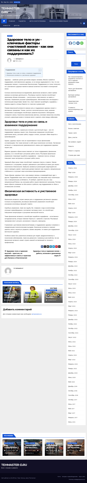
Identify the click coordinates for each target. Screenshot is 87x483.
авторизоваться (36, 314)
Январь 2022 (72, 368)
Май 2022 (71, 351)
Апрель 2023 (72, 301)
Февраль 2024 (73, 257)
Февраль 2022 (73, 364)
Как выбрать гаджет (74, 142)
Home (59, 476)
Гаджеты (22, 21)
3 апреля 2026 (10, 450)
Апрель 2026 (72, 168)
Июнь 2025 (72, 199)
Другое (16, 25)
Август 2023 (72, 284)
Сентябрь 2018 (73, 395)
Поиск (70, 52)
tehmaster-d (19, 59)
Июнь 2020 (72, 377)
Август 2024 (72, 235)
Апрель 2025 (72, 208)
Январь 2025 (72, 221)
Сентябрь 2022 (73, 333)
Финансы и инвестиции (58, 21)
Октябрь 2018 (72, 391)
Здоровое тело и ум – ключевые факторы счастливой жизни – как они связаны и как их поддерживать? (30, 47)
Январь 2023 (72, 315)
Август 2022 (72, 337)
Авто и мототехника (37, 21)
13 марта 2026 (31, 450)
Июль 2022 (72, 342)
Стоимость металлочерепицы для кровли (75, 109)
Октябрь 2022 (72, 328)
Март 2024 (71, 252)
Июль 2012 (71, 422)
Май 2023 (71, 297)
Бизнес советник (73, 128)
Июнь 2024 (72, 244)
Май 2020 (71, 382)
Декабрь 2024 (72, 226)
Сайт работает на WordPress (9, 478)
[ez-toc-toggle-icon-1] (39, 70)
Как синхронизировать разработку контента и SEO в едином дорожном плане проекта (75, 80)
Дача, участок (72, 137)
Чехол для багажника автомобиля (31, 447)
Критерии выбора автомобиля (53, 447)
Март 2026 (71, 172)
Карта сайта (82, 476)
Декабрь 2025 (72, 186)
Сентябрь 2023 (73, 279)
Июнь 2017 (71, 404)
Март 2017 (71, 413)
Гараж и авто (72, 133)
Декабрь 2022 (72, 319)
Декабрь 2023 (72, 266)
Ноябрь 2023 (72, 270)
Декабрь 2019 (72, 386)
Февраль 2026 (73, 177)
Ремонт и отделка (74, 151)
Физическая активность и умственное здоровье (21, 75)
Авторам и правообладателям (70, 476)
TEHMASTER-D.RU (14, 465)
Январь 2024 (72, 261)
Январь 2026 (72, 181)
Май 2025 (71, 203)
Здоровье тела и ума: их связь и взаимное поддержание (24, 73)
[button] (81, 23)
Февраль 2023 (73, 310)
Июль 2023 (72, 288)
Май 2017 (71, 408)
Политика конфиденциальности (77, 479)
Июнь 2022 (72, 346)
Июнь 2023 (72, 293)
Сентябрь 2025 (73, 195)
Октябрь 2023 (72, 275)
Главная (12, 21)
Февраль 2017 (72, 417)
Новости (6, 25)
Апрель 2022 (72, 355)
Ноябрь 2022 (72, 324)
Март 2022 (71, 359)
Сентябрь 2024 (73, 230)
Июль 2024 (72, 239)
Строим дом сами (74, 155)
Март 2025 (71, 212)
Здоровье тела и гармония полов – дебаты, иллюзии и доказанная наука (47, 253)
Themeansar (32, 478)
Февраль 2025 (73, 217)
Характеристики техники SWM (75, 447)
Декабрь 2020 (73, 373)
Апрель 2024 (72, 248)
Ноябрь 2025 (72, 190)
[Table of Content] (39, 70)
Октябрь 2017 (72, 400)
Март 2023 (71, 306)
